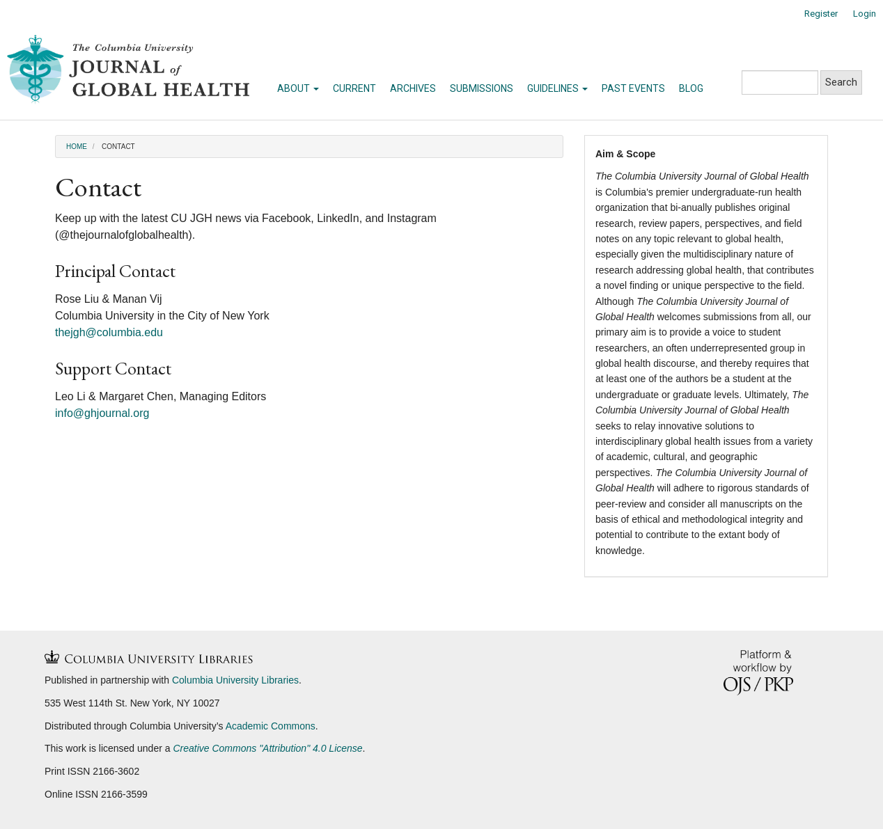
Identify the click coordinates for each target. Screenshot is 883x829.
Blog (691, 88)
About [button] (298, 88)
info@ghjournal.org (102, 413)
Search (841, 82)
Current (354, 88)
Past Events (633, 88)
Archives (413, 88)
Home (76, 146)
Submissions (481, 88)
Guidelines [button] (557, 88)
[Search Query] (780, 82)
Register (821, 13)
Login (864, 13)
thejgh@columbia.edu (109, 332)
